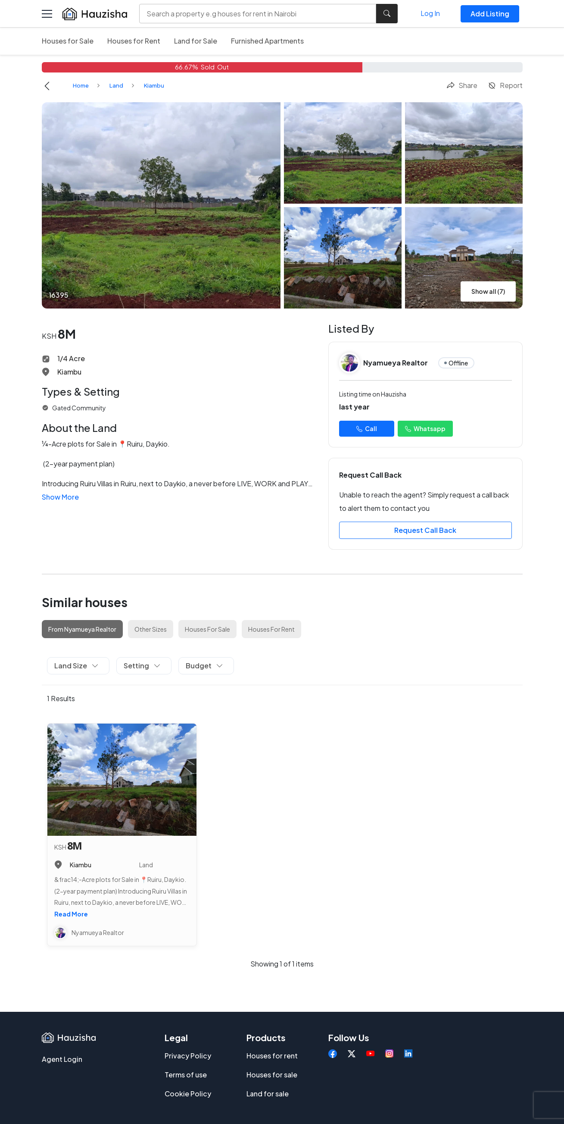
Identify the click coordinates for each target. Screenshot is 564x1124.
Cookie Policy (188, 1093)
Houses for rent (272, 1055)
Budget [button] (204, 665)
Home (81, 85)
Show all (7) (488, 291)
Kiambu (154, 85)
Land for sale (267, 1093)
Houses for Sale (67, 40)
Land (116, 85)
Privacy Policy (188, 1055)
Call (366, 428)
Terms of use (186, 1074)
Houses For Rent (271, 629)
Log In (430, 13)
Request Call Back (425, 530)
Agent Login (62, 1059)
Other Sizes (150, 629)
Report (505, 85)
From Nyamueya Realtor (82, 629)
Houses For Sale (207, 629)
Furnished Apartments (267, 40)
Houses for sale (271, 1074)
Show (60, 496)
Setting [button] (142, 665)
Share (461, 85)
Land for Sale (195, 40)
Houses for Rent (133, 40)
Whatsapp (425, 428)
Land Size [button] (76, 665)
